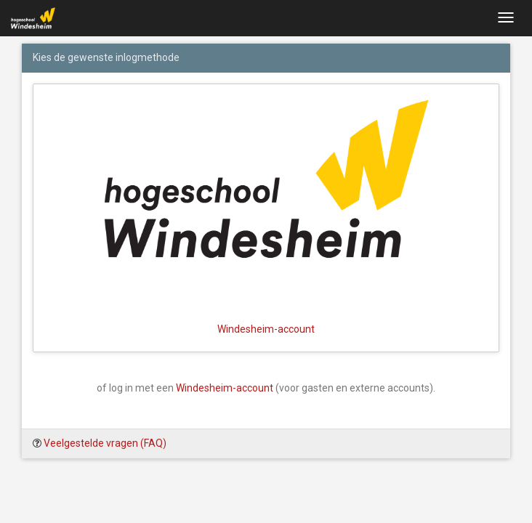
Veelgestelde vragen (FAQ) (105, 443)
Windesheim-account (224, 388)
